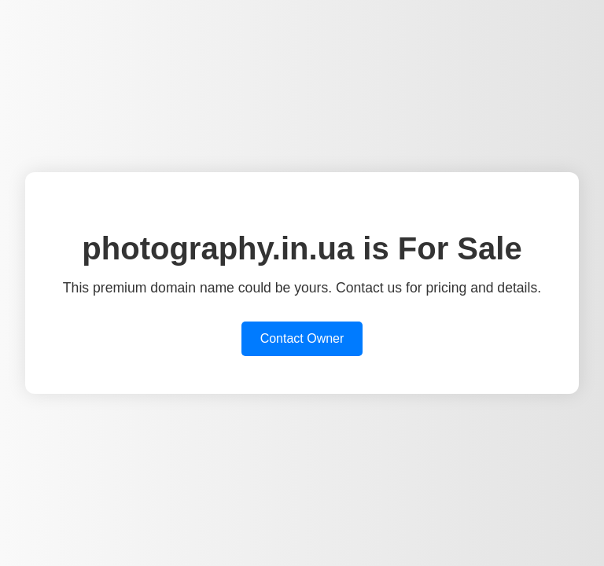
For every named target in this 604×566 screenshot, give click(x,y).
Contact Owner (302, 338)
